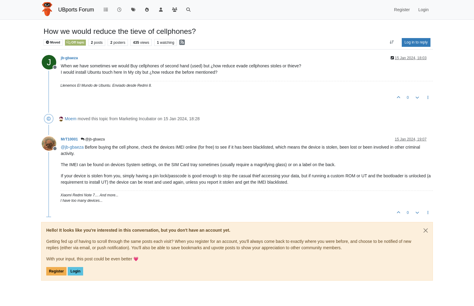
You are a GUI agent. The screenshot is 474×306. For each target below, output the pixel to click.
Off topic (75, 42)
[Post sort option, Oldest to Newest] (392, 42)
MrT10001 (69, 139)
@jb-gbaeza (93, 139)
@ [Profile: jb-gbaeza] (72, 147)
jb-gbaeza (69, 58)
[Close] (426, 230)
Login (75, 271)
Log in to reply (416, 42)
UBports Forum (76, 10)
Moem (70, 118)
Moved (53, 42)
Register (56, 271)
